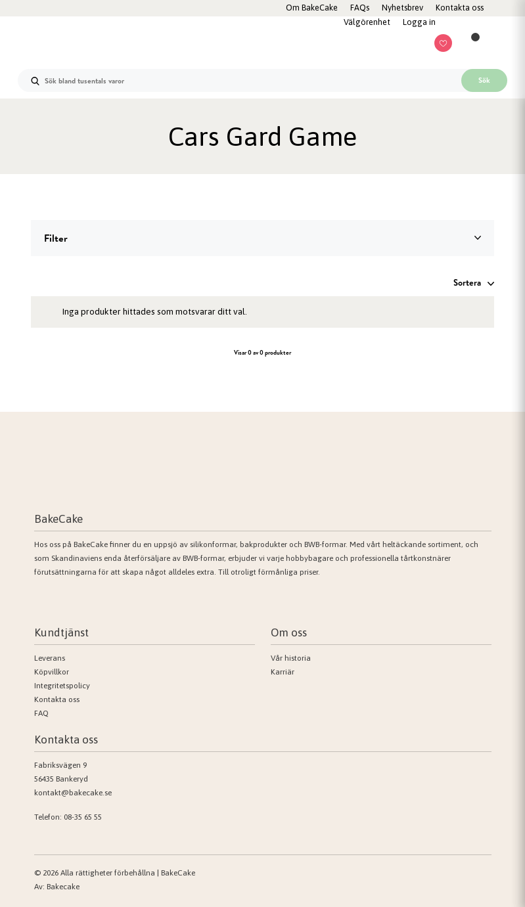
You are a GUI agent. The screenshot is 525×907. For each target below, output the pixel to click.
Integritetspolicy (62, 685)
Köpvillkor (51, 671)
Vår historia (291, 658)
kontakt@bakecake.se (73, 792)
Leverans (49, 658)
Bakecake (63, 886)
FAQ (41, 713)
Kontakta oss (57, 699)
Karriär (282, 671)
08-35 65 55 (83, 817)
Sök (484, 80)
